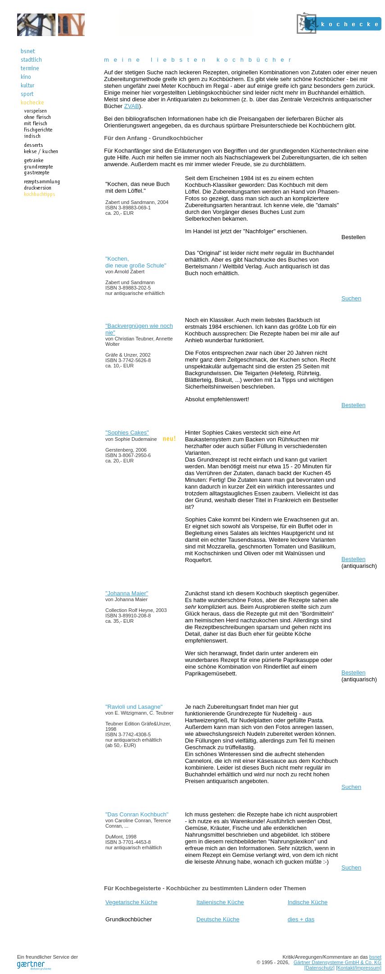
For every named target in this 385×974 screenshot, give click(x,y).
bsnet (375, 957)
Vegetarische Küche (131, 902)
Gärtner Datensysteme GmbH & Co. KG (337, 962)
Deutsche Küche (217, 919)
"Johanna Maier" (126, 593)
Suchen (351, 298)
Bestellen (353, 237)
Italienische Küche (220, 902)
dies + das (301, 919)
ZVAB (131, 106)
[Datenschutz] (319, 967)
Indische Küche (308, 902)
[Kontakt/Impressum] (358, 967)
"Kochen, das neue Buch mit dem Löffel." (137, 198)
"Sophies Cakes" (127, 432)
